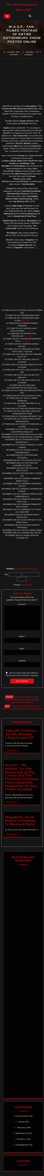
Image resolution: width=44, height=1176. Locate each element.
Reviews (20, 1139)
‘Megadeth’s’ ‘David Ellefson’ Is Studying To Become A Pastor (20, 820)
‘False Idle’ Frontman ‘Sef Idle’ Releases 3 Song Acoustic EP (20, 734)
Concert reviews (22, 1116)
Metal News (26, 585)
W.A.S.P (22, 579)
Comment (22, 604)
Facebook (19, 569)
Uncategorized (21, 1145)
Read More (12, 750)
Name (22, 636)
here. (36, 247)
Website (27, 569)
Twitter (35, 569)
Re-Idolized (15, 574)
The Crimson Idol (31, 574)
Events (21, 1122)
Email (22, 649)
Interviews (21, 1127)
